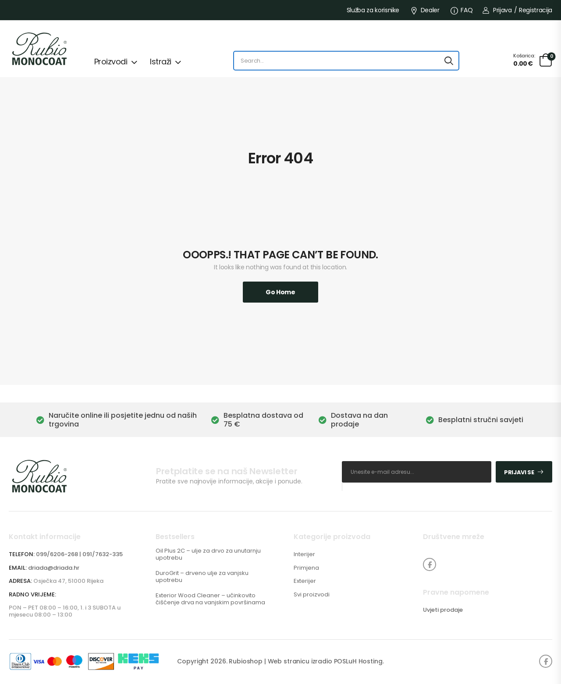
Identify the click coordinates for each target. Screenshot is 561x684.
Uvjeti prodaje (443, 610)
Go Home (280, 292)
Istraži (160, 61)
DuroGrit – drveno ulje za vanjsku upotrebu (202, 576)
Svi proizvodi (312, 594)
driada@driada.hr (53, 568)
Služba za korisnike (373, 10)
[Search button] (449, 61)
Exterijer (305, 581)
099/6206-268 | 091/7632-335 (79, 554)
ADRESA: (20, 581)
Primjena (306, 567)
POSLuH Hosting (358, 661)
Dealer (425, 10)
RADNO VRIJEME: (32, 594)
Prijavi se (519, 472)
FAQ (462, 10)
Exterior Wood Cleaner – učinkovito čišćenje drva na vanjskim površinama (210, 598)
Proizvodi (111, 61)
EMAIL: (18, 568)
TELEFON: (22, 554)
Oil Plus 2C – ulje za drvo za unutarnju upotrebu (208, 554)
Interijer (304, 554)
